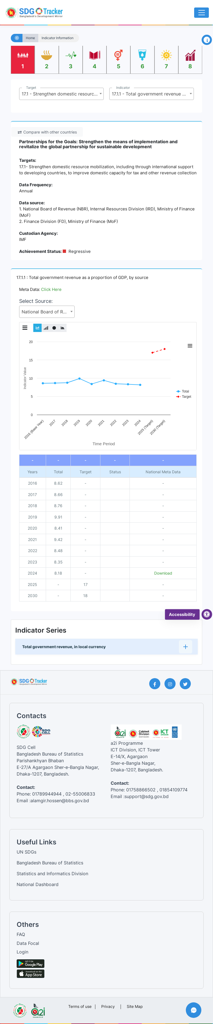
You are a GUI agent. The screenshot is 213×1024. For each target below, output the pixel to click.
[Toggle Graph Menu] (25, 327)
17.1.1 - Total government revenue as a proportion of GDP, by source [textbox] (153, 94)
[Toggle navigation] (201, 12)
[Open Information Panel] (207, 40)
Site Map (135, 1006)
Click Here (51, 289)
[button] (106, 647)
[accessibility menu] (207, 614)
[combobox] (61, 94)
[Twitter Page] (187, 683)
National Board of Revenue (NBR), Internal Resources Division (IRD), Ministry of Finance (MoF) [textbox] (48, 312)
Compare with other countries (47, 132)
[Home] (17, 38)
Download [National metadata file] (163, 573)
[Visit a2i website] (38, 1008)
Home (30, 38)
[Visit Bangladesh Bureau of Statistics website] (20, 1008)
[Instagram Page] (172, 683)
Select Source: (36, 301)
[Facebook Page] (156, 683)
